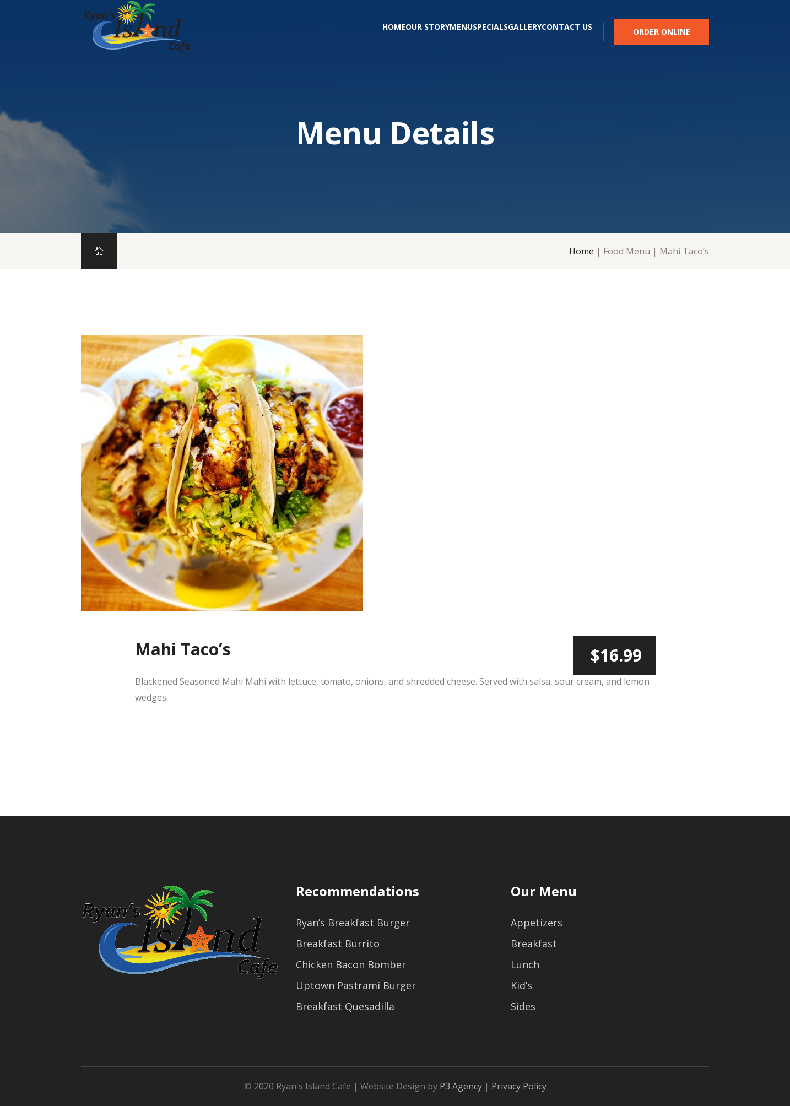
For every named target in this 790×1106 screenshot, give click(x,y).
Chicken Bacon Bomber (351, 964)
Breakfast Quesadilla (345, 1006)
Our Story (335, 42)
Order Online (661, 42)
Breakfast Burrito (338, 943)
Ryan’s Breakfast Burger (353, 922)
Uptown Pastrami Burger (356, 985)
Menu (391, 42)
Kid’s (521, 985)
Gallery (501, 42)
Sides (523, 1006)
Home (278, 42)
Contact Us (567, 42)
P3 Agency (461, 1086)
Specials (444, 42)
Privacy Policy (518, 1086)
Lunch (525, 964)
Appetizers (536, 922)
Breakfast (534, 943)
